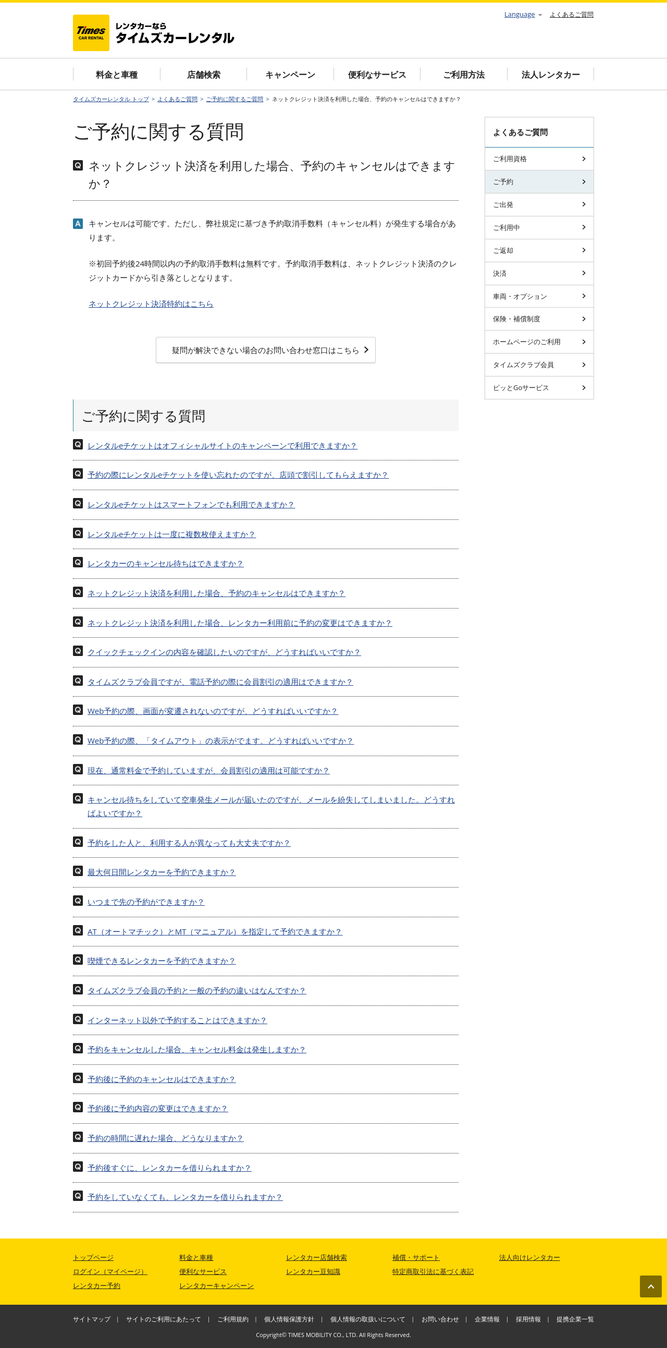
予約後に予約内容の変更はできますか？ (158, 1108)
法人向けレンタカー (529, 1257)
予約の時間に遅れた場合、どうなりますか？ (166, 1138)
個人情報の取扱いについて (367, 1319)
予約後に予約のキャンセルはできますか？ (162, 1079)
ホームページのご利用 (539, 341)
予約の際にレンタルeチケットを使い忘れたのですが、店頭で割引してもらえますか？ (238, 474)
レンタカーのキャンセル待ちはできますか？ (166, 563)
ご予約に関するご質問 (234, 98)
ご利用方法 (464, 74)
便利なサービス (377, 74)
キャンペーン (290, 74)
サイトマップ (91, 1319)
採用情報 (528, 1319)
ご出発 (539, 204)
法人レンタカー (551, 74)
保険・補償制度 (539, 318)
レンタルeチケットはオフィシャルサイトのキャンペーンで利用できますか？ (222, 445)
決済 (539, 273)
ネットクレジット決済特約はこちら (151, 303)
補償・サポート (416, 1257)
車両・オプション (539, 296)
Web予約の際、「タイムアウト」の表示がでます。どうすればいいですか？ (221, 740)
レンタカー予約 (96, 1285)
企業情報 (487, 1319)
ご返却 (539, 250)
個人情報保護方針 (289, 1319)
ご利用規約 (233, 1319)
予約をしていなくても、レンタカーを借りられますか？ (185, 1197)
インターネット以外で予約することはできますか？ (177, 1020)
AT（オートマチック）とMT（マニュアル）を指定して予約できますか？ (215, 931)
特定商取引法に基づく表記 (433, 1271)
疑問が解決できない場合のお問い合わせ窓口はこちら (270, 350)
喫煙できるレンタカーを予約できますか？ (162, 960)
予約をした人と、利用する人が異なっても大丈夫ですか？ (189, 842)
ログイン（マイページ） (110, 1271)
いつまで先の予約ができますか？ (146, 901)
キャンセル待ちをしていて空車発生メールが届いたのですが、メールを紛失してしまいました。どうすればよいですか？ (271, 806)
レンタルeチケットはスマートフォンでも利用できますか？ (191, 504)
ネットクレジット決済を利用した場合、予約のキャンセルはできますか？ (216, 593)
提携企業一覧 (575, 1319)
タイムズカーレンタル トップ (111, 98)
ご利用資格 (539, 158)
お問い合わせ (440, 1319)
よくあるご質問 (572, 14)
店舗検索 (203, 74)
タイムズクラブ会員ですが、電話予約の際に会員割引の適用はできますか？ (220, 681)
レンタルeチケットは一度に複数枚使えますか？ (172, 534)
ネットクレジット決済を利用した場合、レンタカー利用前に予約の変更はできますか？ (240, 622)
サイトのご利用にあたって (163, 1319)
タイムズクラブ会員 (539, 364)
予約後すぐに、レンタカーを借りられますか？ (170, 1167)
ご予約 (539, 181)
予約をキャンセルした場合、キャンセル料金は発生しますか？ (197, 1049)
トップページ (93, 1257)
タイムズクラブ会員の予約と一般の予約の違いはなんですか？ (197, 990)
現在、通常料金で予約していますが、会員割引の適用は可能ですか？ (209, 770)
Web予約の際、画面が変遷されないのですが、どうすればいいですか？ (213, 711)
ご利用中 (539, 227)
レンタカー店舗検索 (316, 1257)
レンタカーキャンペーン (216, 1285)
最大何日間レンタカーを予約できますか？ (162, 872)
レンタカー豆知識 (313, 1271)
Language (523, 14)
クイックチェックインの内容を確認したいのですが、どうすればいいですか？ (224, 652)
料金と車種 (117, 74)
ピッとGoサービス (539, 387)
